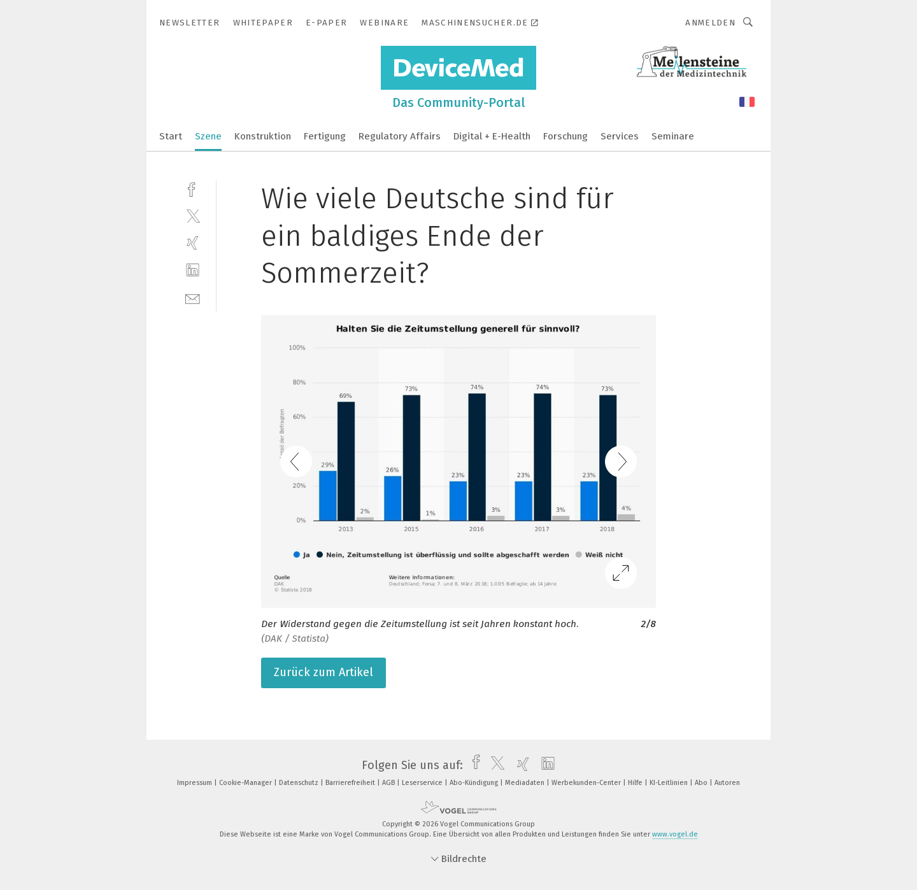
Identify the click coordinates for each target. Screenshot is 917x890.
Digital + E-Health (491, 136)
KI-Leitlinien (670, 783)
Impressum (195, 783)
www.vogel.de (675, 834)
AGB (389, 783)
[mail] (193, 298)
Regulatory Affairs (400, 136)
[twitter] (193, 215)
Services (620, 136)
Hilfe (636, 783)
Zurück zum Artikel (323, 672)
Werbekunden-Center (587, 783)
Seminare (672, 136)
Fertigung (325, 136)
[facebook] (193, 188)
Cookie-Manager (246, 783)
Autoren (727, 783)
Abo (702, 783)
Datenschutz (299, 783)
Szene (208, 136)
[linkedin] (193, 270)
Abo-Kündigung (475, 783)
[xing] (193, 243)
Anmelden (710, 22)
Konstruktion (262, 136)
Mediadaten (525, 783)
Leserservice (423, 783)
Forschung (565, 136)
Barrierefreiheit (351, 783)
